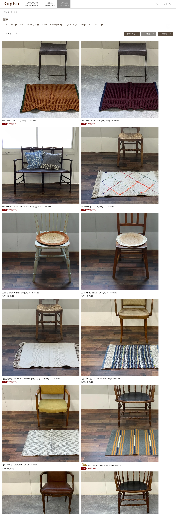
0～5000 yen (8, 25)
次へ (111, 417)
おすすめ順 (131, 34)
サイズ (136, 451)
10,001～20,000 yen (50, 25)
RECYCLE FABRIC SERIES (144, 485)
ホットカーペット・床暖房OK (145, 468)
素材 (135, 455)
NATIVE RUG (139, 489)
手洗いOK (137, 472)
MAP (7, 443)
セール (136, 443)
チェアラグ (96, 451)
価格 (16, 12)
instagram (12, 460)
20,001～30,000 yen (74, 25)
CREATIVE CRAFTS (141, 497)
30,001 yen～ (94, 25)
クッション (96, 447)
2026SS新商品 (139, 438)
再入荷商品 (138, 447)
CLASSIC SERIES (141, 476)
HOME (6, 12)
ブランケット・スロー (100, 455)
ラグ (93, 438)
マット (94, 443)
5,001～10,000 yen (27, 25)
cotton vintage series (141, 480)
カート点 (159, 4)
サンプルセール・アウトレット (103, 459)
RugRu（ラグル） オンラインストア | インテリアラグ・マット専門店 (11, 4)
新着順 (164, 34)
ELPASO (137, 493)
